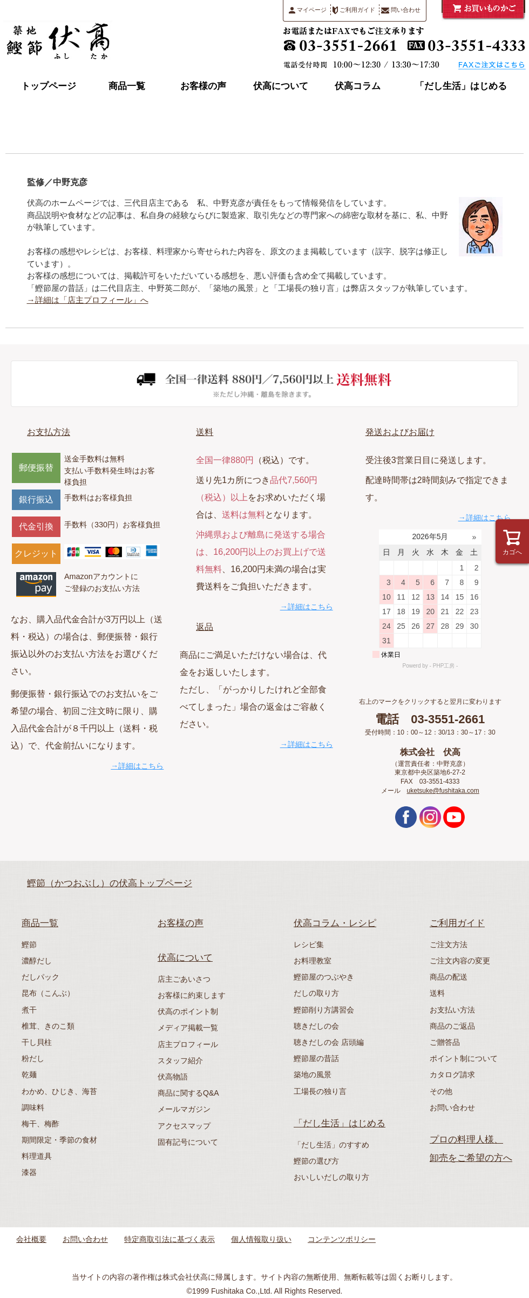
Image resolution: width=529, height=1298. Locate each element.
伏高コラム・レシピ (335, 923)
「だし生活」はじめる (461, 86)
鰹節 (29, 944)
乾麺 (29, 1074)
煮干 (29, 1009)
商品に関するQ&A (188, 1093)
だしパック (40, 977)
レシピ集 (309, 944)
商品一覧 (126, 86)
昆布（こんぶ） (48, 993)
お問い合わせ (452, 1107)
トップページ (48, 86)
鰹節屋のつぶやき (324, 977)
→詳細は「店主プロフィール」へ (87, 299)
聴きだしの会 (316, 1026)
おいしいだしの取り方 (331, 1177)
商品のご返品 (452, 1026)
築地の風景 (312, 1074)
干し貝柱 (37, 1042)
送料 (204, 432)
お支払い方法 (452, 1009)
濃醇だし (37, 960)
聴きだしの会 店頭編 (329, 1042)
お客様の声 (203, 86)
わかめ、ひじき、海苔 (59, 1091)
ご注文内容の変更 (460, 960)
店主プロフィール (188, 1044)
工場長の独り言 (320, 1091)
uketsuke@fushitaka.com (443, 790)
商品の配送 (448, 977)
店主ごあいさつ (184, 979)
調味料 (33, 1107)
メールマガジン (184, 1109)
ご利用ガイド (354, 10)
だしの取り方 (316, 993)
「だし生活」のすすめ (331, 1144)
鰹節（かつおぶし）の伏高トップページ (109, 883)
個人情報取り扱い (261, 1239)
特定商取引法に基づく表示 (169, 1239)
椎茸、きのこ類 (48, 1026)
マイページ (308, 9)
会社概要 (31, 1239)
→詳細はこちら (137, 766)
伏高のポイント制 (188, 1011)
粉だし (33, 1058)
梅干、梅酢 (40, 1123)
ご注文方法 (448, 944)
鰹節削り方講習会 (324, 1009)
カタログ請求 (452, 1074)
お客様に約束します (192, 995)
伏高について (280, 86)
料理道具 (37, 1156)
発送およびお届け (400, 432)
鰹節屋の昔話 (316, 1058)
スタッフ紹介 (180, 1060)
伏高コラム (358, 86)
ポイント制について (464, 1058)
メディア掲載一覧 (188, 1027)
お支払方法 (48, 432)
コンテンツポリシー (342, 1239)
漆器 (29, 1172)
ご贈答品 (445, 1042)
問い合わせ (401, 9)
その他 (441, 1091)
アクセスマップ (184, 1126)
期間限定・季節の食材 (59, 1140)
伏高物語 (173, 1076)
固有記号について (188, 1142)
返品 (204, 626)
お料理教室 (312, 960)
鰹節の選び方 (316, 1161)
